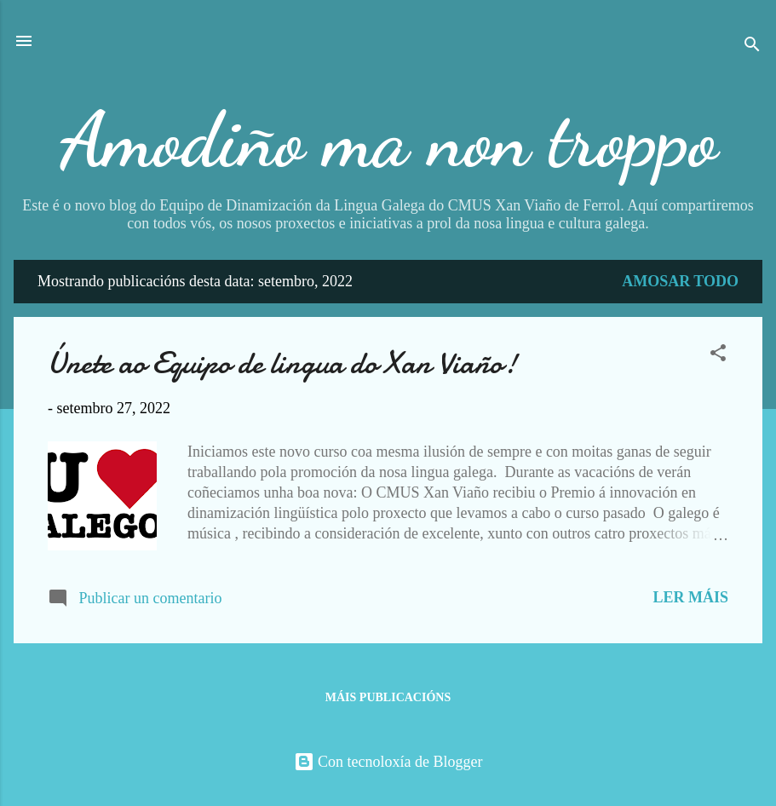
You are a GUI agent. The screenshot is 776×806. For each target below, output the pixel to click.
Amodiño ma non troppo (388, 140)
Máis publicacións (388, 697)
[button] (718, 355)
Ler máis (690, 597)
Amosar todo (680, 281)
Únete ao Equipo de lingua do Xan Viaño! (282, 363)
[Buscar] (752, 46)
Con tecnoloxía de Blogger (388, 761)
